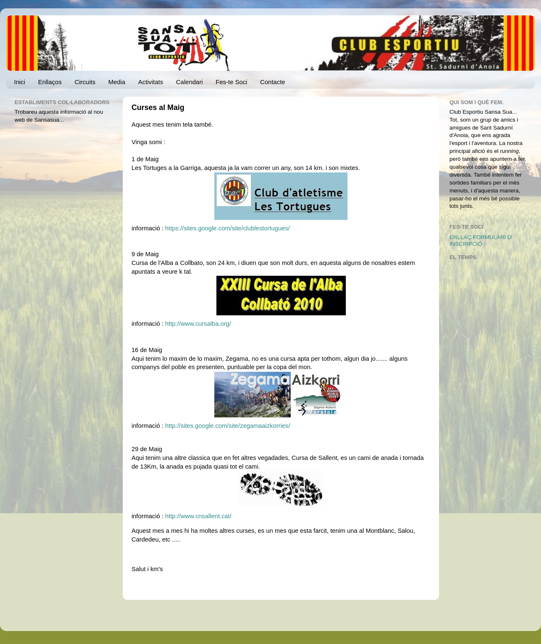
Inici (19, 81)
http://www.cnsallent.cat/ (198, 516)
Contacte (272, 81)
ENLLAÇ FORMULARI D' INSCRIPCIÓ (481, 240)
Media (116, 81)
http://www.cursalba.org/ (198, 323)
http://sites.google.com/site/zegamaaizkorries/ (227, 425)
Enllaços (50, 81)
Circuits (84, 81)
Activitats (150, 81)
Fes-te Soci (231, 81)
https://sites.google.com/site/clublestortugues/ (227, 228)
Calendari (189, 81)
